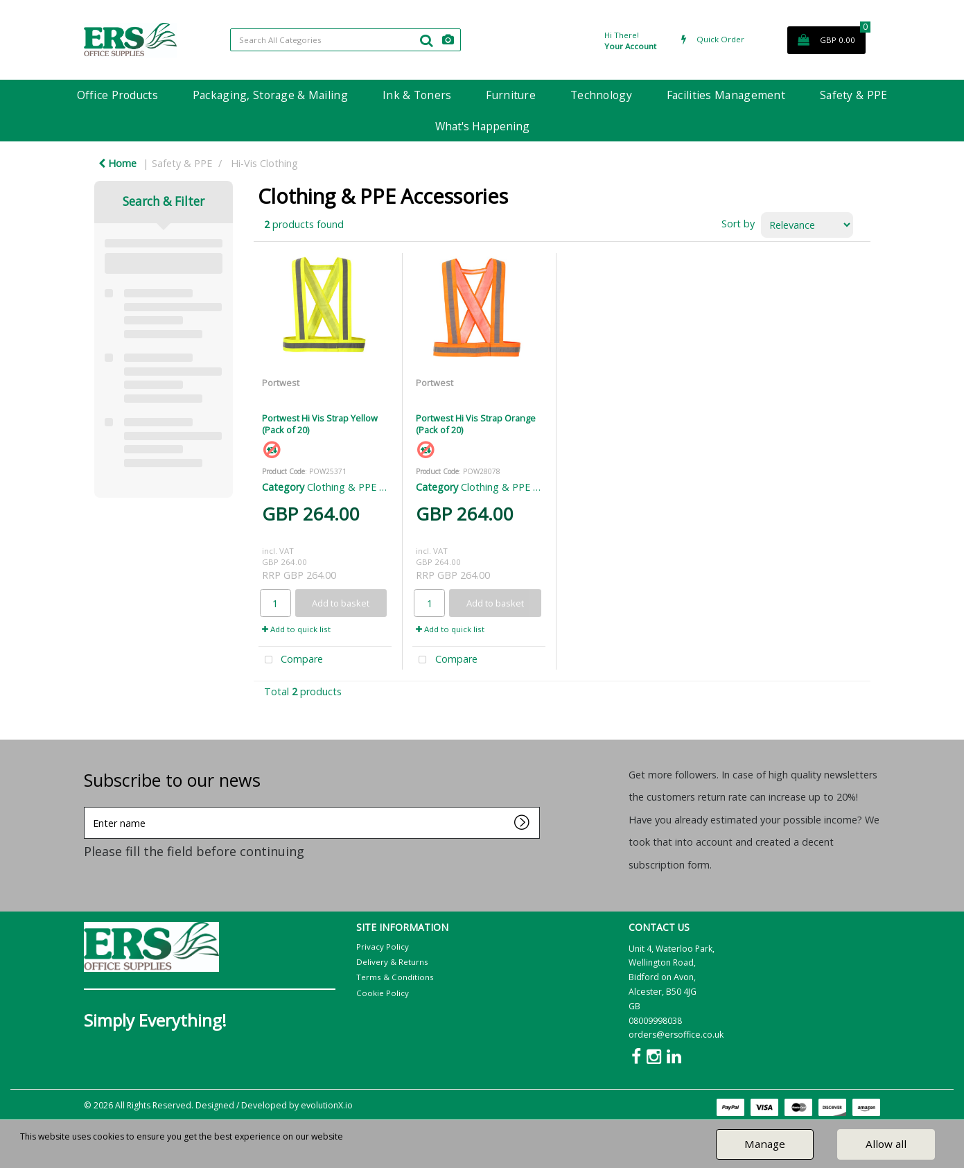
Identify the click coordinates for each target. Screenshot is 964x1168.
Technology (601, 95)
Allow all (886, 1144)
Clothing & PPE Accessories (369, 487)
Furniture (511, 95)
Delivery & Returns (392, 962)
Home (117, 163)
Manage (764, 1144)
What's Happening (482, 126)
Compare (291, 660)
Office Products (117, 95)
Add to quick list (296, 629)
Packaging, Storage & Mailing (270, 95)
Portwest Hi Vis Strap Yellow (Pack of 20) (320, 424)
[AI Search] (448, 40)
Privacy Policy (382, 946)
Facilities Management (726, 95)
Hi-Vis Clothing (264, 163)
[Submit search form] (426, 40)
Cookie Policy (382, 993)
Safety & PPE (853, 95)
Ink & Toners (417, 95)
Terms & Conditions (395, 977)
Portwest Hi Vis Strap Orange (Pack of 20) (476, 424)
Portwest (280, 382)
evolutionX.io (327, 1105)
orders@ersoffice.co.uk (676, 1034)
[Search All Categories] (345, 39)
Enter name (87, 806)
